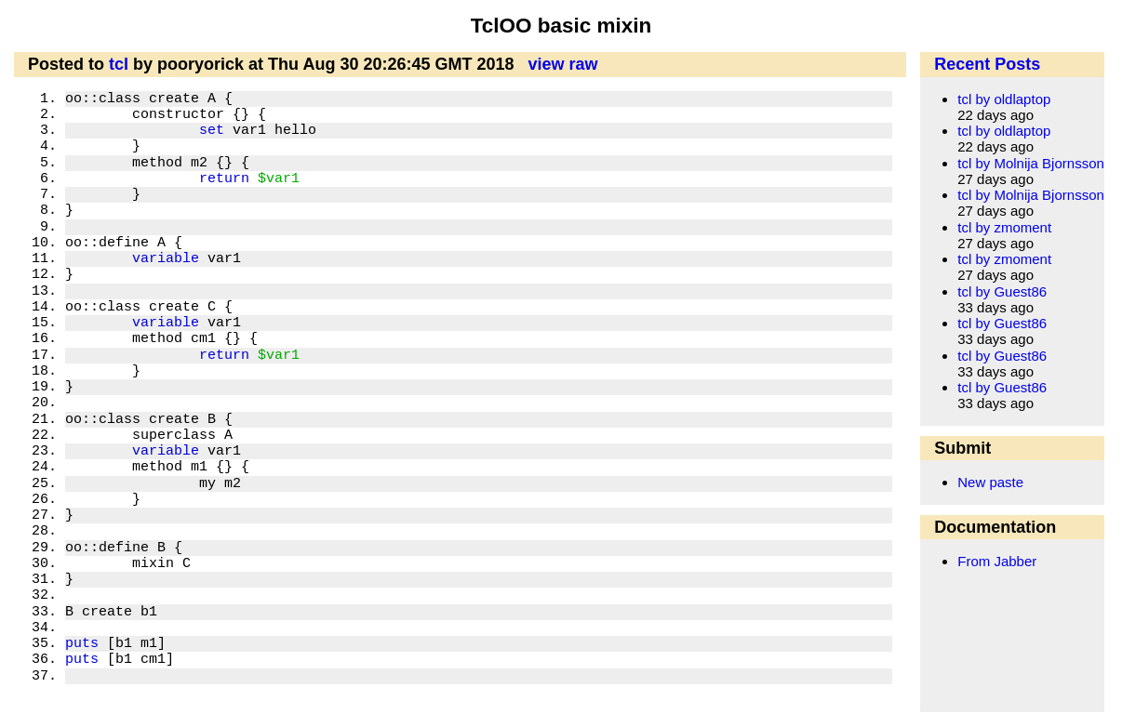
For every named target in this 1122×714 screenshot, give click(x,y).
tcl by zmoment (1004, 227)
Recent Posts (987, 64)
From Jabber (996, 561)
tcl (118, 64)
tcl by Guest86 (1002, 291)
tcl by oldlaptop (1003, 99)
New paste (990, 482)
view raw (563, 64)
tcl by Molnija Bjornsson (1030, 163)
